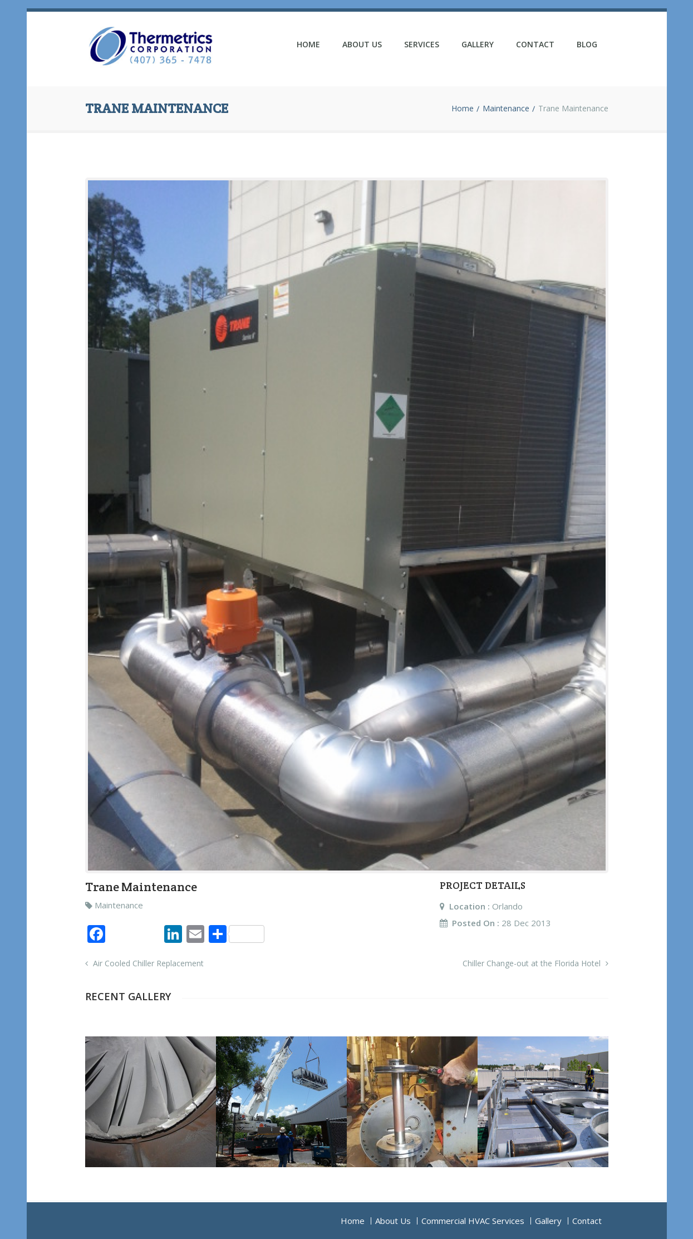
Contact (535, 44)
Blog (587, 44)
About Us (362, 44)
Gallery (477, 44)
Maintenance (506, 109)
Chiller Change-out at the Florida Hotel (535, 963)
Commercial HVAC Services (472, 1220)
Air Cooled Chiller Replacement (144, 963)
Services (421, 44)
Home (308, 44)
